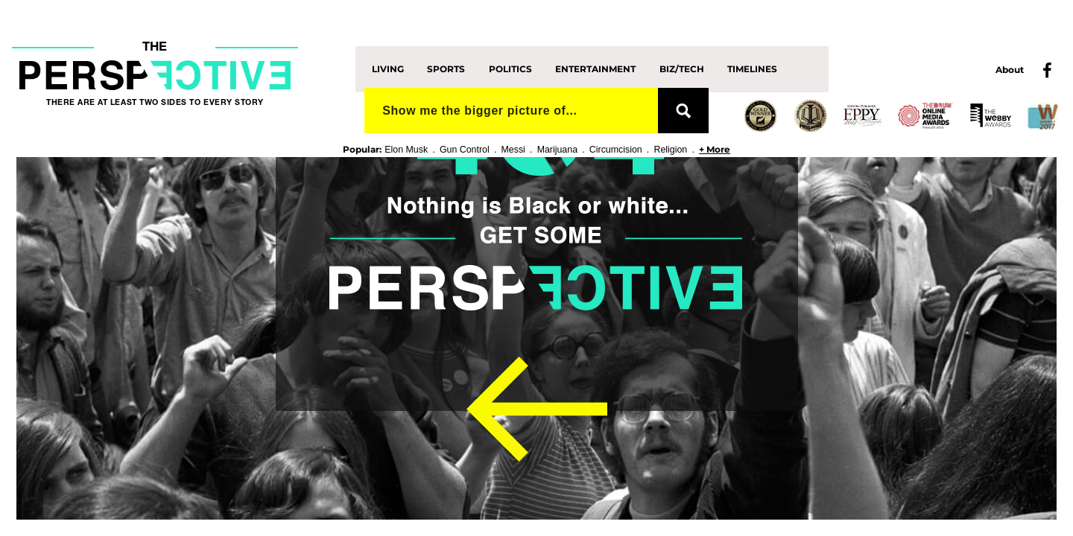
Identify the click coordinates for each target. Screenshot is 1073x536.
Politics (510, 68)
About (1010, 69)
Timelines (752, 68)
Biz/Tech (681, 68)
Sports (446, 68)
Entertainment (595, 68)
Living (388, 68)
